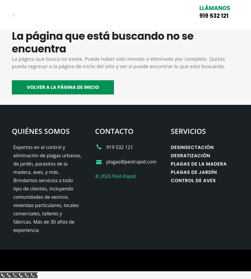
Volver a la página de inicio (63, 87)
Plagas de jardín (194, 172)
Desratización (190, 155)
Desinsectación (192, 147)
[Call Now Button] (19, 275)
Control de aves (193, 180)
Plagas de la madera (199, 164)
